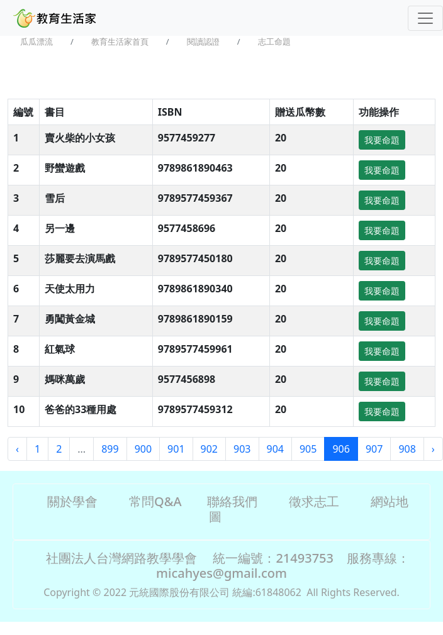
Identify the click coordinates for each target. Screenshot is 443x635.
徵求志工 (314, 501)
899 (109, 449)
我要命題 (382, 140)
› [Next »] (433, 449)
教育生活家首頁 (120, 41)
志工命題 (274, 41)
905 (308, 449)
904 (275, 449)
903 (241, 449)
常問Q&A (155, 501)
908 (406, 449)
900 (143, 449)
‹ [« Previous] (17, 449)
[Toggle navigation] (425, 18)
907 (374, 449)
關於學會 (72, 501)
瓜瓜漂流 (36, 41)
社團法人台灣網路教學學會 (121, 557)
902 (209, 449)
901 (175, 449)
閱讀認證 (203, 41)
